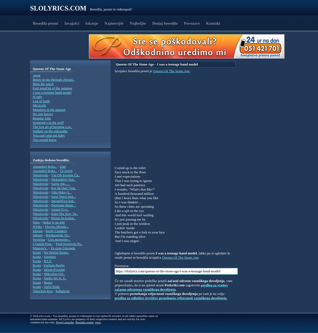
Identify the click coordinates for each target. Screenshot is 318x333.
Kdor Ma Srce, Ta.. (64, 214)
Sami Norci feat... (63, 197)
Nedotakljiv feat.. (63, 179)
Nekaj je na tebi (54, 222)
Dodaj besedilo (165, 23)
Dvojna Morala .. (57, 227)
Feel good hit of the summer (52, 88)
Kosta (37, 252)
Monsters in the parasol (49, 110)
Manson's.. (40, 248)
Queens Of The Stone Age (171, 71)
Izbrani (38, 231)
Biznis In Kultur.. (63, 218)
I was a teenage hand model (52, 92)
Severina (39, 239)
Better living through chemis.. (54, 80)
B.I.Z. (48, 261)
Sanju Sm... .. (60, 184)
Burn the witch (43, 84)
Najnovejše (114, 23)
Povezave (192, 23)
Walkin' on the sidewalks (50, 131)
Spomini (50, 257)
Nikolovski (40, 175)
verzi (98, 322)
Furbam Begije (54, 265)
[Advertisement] (61, 46)
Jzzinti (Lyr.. (60, 209)
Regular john (42, 118)
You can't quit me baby (49, 135)
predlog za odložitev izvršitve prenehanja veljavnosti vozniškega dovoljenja (171, 298)
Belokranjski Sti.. (58, 235)
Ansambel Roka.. (45, 166)
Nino (36, 222)
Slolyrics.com (58, 8)
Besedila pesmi (45, 23)
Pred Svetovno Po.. (69, 244)
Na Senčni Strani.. (56, 252)
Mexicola (39, 105)
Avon (36, 75)
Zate (63, 166)
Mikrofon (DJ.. (54, 274)
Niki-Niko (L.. (61, 192)
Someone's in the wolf (48, 122)
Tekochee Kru (42, 291)
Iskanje (91, 23)
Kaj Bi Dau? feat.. (64, 188)
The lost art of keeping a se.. (52, 127)
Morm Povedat (54, 270)
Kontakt (213, 23)
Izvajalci (71, 23)
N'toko (37, 227)
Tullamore (62, 291)
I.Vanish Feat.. (43, 244)
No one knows (43, 114)
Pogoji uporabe (65, 322)
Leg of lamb (41, 101)
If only (37, 97)
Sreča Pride (52, 287)
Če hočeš (66, 171)
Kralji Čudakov (56, 231)
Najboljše (138, 23)
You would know (45, 140)
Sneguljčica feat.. (63, 201)
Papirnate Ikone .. (63, 205)
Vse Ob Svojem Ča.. (65, 175)
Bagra (48, 282)
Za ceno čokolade (63, 248)
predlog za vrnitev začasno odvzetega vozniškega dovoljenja (171, 287)
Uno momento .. (59, 239)
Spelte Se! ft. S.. (55, 278)
